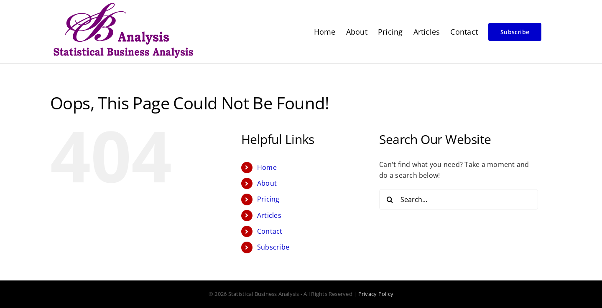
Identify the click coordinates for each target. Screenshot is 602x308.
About (267, 183)
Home (267, 167)
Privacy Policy (375, 294)
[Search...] (458, 199)
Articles (269, 215)
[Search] (389, 199)
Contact (270, 231)
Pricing (268, 199)
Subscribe (273, 247)
